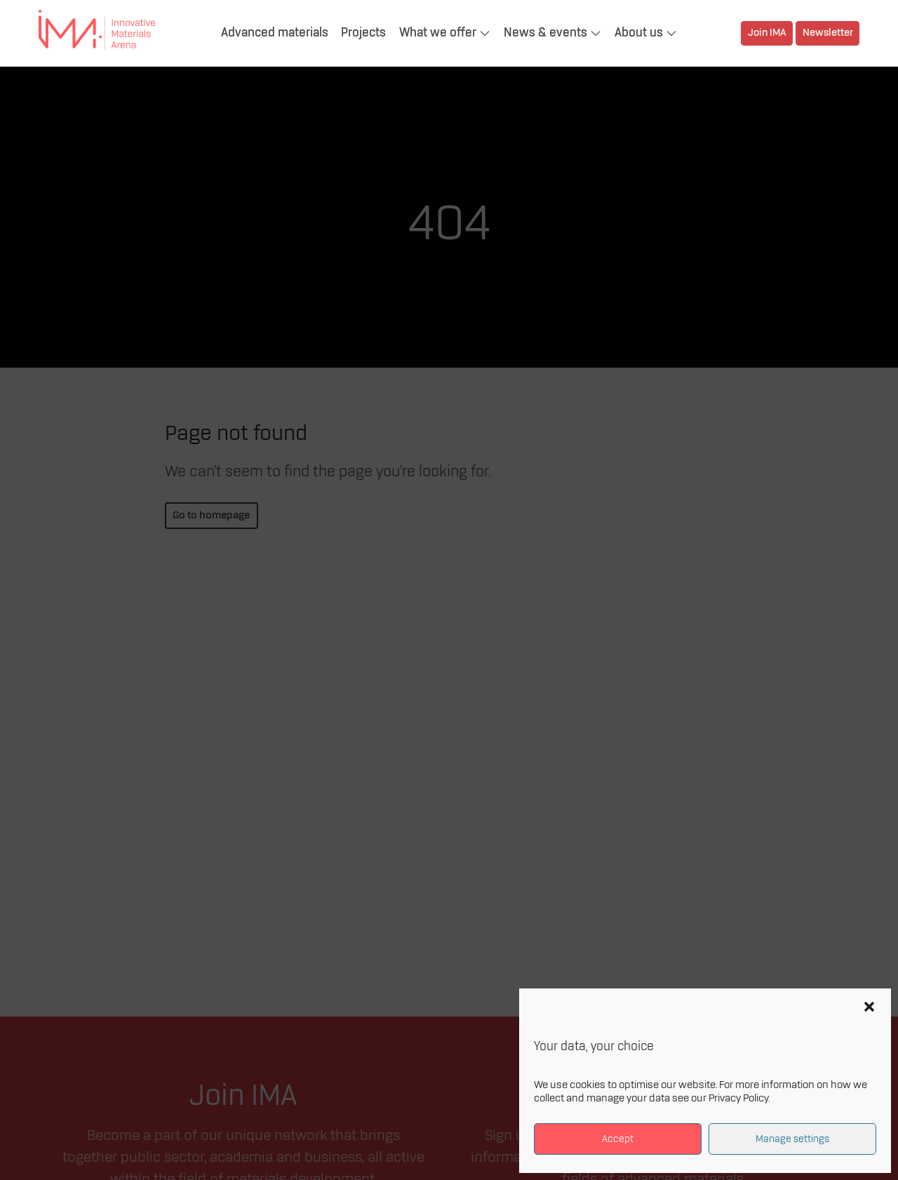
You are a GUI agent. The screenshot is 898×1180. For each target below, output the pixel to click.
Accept (618, 1139)
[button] (869, 1007)
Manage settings (792, 1139)
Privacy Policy (738, 1098)
